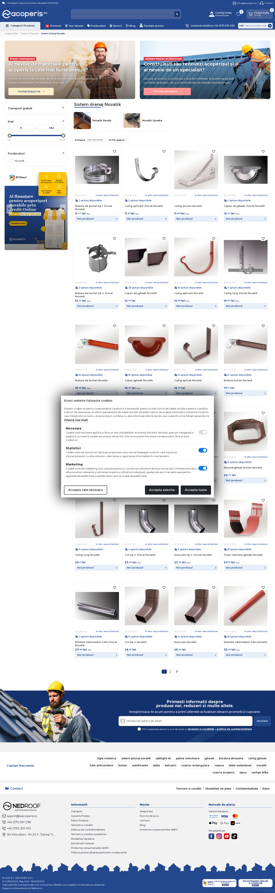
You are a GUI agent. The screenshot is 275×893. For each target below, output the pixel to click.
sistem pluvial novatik (136, 758)
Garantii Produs (80, 815)
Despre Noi (146, 811)
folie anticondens (101, 765)
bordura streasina (231, 758)
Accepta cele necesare (85, 490)
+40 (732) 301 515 (16, 828)
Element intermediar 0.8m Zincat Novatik (96, 643)
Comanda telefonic (212, 25)
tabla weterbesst (240, 765)
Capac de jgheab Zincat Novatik (244, 205)
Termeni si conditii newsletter (89, 834)
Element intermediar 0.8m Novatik (245, 642)
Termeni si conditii (188, 788)
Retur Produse (79, 820)
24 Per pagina (117, 140)
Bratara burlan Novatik (238, 380)
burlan (122, 765)
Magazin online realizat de (22, 888)
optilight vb (163, 758)
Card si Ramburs (218, 811)
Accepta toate (196, 490)
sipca (243, 772)
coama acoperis (224, 772)
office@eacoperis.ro (244, 3)
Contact (266, 3)
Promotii (53, 26)
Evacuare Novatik (185, 642)
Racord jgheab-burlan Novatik (243, 467)
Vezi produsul (97, 218)
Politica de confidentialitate (88, 829)
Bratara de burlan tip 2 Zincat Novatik (94, 295)
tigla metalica (106, 758)
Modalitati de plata (218, 788)
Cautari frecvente (20, 765)
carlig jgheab (257, 758)
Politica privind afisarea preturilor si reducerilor (99, 852)
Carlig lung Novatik (87, 554)
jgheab (209, 758)
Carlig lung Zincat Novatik (240, 293)
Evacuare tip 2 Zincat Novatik (193, 554)
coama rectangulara (195, 765)
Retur (266, 788)
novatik (261, 765)
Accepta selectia (162, 490)
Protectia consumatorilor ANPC (90, 847)
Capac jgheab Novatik (139, 380)
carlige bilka (260, 772)
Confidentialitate (246, 788)
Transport (76, 811)
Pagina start (11, 33)
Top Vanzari (74, 25)
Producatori (96, 25)
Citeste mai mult (76, 420)
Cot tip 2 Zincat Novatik (140, 554)
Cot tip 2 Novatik (135, 642)
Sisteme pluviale (30, 33)
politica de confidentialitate (234, 729)
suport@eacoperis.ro (19, 816)
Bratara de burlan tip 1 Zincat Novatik (93, 207)
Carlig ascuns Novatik (188, 205)
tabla (156, 765)
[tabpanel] (36, 209)
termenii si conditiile (201, 729)
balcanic (170, 765)
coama (219, 765)
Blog (130, 25)
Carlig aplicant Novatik (188, 293)
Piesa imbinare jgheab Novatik (243, 554)
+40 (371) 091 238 (16, 822)
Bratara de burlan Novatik (91, 380)
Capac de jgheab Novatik (141, 293)
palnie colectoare (188, 758)
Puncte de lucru (149, 815)
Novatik (18, 160)
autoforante (140, 765)
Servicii (116, 25)
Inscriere (262, 720)
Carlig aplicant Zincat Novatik (144, 205)
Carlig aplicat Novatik (188, 380)
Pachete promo (151, 25)
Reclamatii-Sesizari (82, 843)
